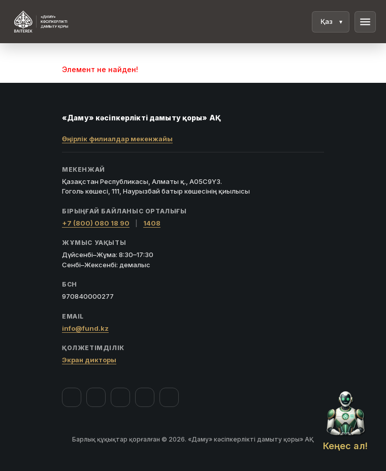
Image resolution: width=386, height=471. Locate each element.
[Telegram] (144, 397)
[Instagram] (96, 397)
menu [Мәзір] (365, 21)
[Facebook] (71, 397)
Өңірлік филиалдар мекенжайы (117, 139)
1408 (151, 223)
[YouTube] (120, 397)
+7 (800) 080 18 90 (96, 223)
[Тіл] (330, 22)
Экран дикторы (89, 360)
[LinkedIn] (169, 397)
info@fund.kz (85, 328)
